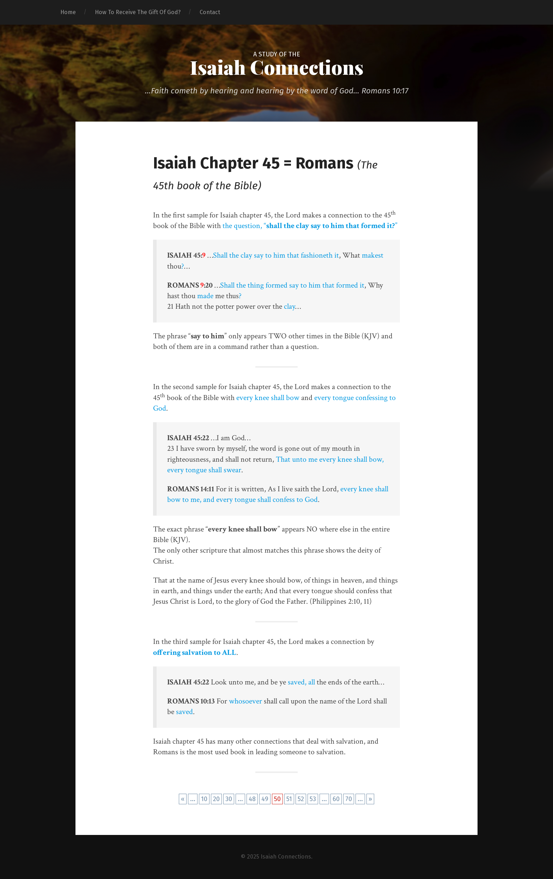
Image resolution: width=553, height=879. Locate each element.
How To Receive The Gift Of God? (138, 12)
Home (68, 12)
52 (301, 799)
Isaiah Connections (277, 66)
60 (336, 799)
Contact (210, 12)
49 (264, 799)
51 (289, 799)
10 (204, 799)
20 (216, 799)
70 (348, 799)
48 (252, 799)
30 (228, 799)
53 (313, 799)
